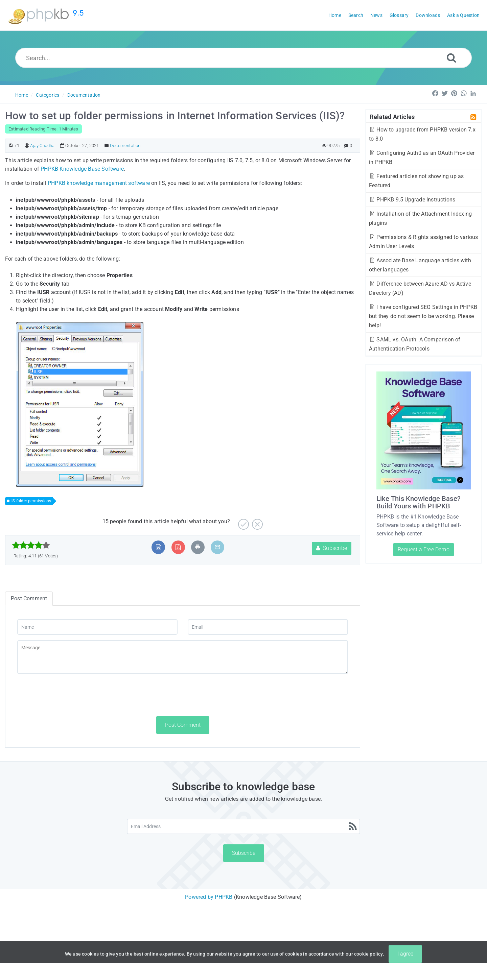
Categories (47, 95)
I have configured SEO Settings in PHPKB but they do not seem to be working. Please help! (423, 316)
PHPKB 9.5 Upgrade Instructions (412, 199)
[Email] (268, 627)
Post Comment (183, 725)
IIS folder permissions (30, 501)
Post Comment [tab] (29, 598)
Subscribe (331, 548)
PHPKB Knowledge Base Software (82, 169)
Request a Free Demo (423, 549)
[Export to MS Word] (158, 547)
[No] (256, 522)
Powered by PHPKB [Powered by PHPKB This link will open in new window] (208, 897)
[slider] (31, 545)
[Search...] (243, 58)
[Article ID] (11, 145)
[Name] (97, 627)
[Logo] (47, 15)
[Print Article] (198, 547)
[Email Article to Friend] (217, 547)
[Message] (182, 657)
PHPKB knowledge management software (99, 183)
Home (21, 95)
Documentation (84, 95)
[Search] (451, 58)
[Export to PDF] (178, 547)
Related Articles (392, 116)
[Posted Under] (107, 145)
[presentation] (68, 695)
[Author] (27, 145)
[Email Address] (243, 826)
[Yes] (242, 522)
